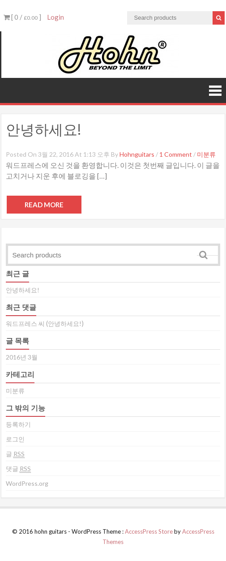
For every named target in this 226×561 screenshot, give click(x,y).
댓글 (18, 468)
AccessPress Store (149, 531)
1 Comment (175, 154)
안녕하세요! (43, 129)
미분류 (206, 154)
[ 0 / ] (22, 17)
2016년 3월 (22, 357)
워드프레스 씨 (25, 323)
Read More (44, 205)
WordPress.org (27, 483)
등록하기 (18, 424)
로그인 (15, 439)
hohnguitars (136, 154)
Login (55, 17)
